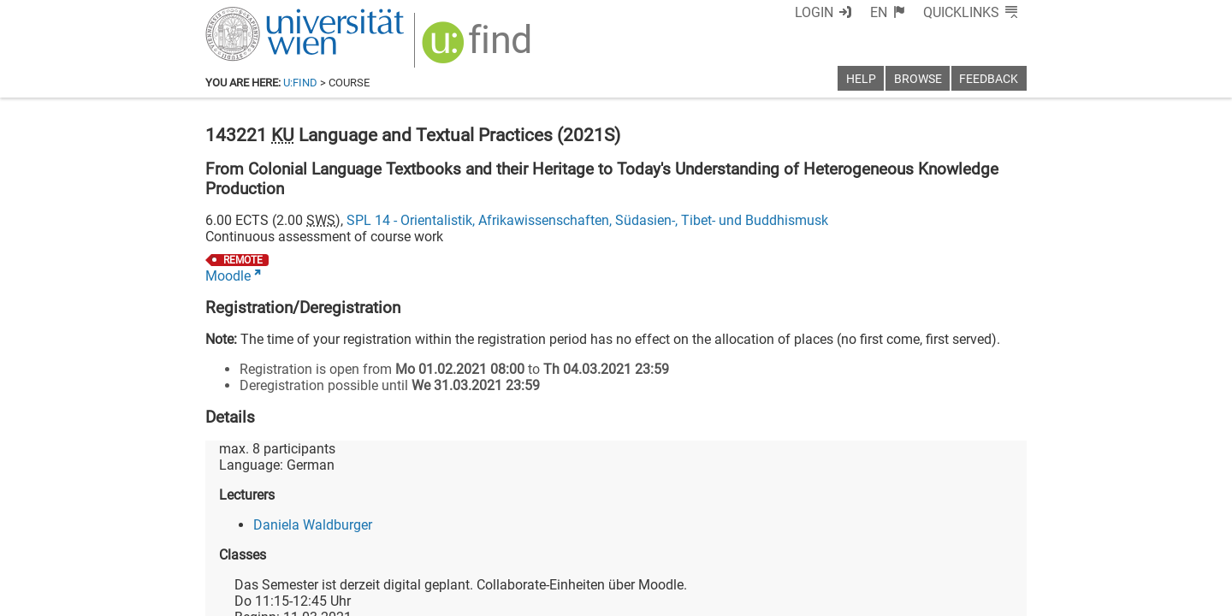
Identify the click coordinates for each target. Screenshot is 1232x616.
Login (814, 12)
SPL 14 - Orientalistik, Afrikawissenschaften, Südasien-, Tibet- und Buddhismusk (587, 220)
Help (861, 79)
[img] (478, 48)
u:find (300, 82)
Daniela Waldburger (312, 525)
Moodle (228, 276)
